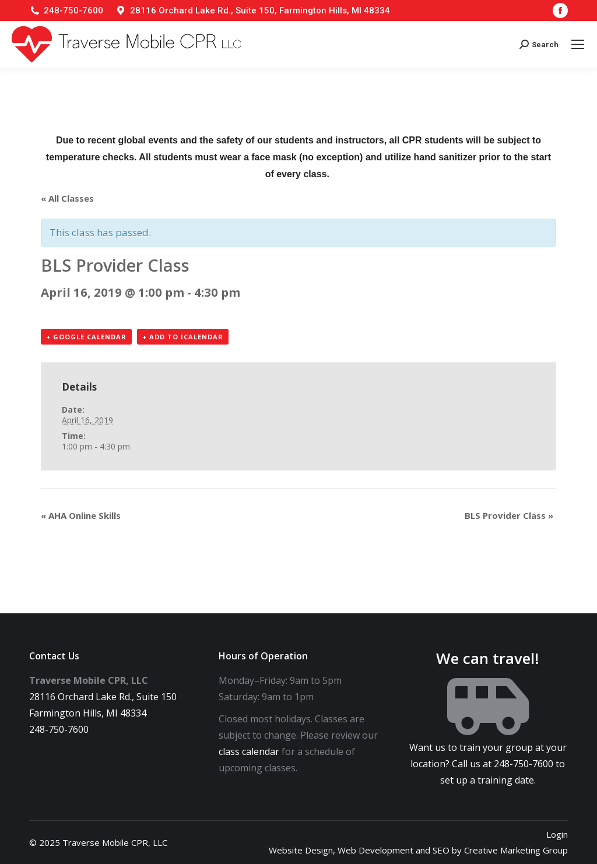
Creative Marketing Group (516, 850)
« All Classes (67, 198)
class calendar (249, 751)
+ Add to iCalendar (182, 336)
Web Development (375, 850)
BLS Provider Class (509, 515)
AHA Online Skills (81, 515)
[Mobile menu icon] (577, 44)
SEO (441, 850)
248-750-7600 (73, 10)
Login (557, 834)
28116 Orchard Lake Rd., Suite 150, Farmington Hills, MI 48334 (260, 10)
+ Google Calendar (86, 336)
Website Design (301, 850)
